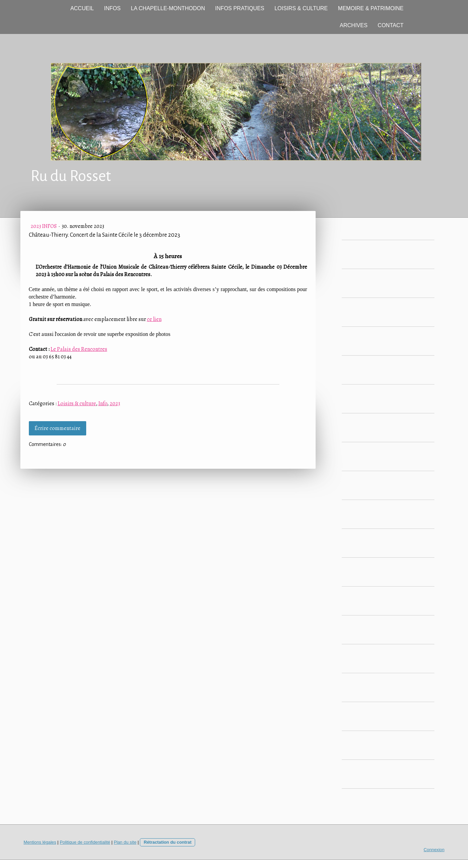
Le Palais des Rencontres (79, 349)
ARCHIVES (354, 25)
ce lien (154, 319)
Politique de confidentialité (85, 842)
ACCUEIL (82, 8)
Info (102, 403)
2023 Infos (44, 226)
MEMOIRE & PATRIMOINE (371, 8)
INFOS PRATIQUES (239, 8)
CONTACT (391, 25)
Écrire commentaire (57, 428)
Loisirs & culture (77, 403)
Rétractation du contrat (167, 842)
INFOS (112, 8)
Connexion (434, 849)
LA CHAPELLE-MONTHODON (168, 8)
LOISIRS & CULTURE (301, 8)
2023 (115, 403)
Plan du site (125, 842)
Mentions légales (40, 842)
